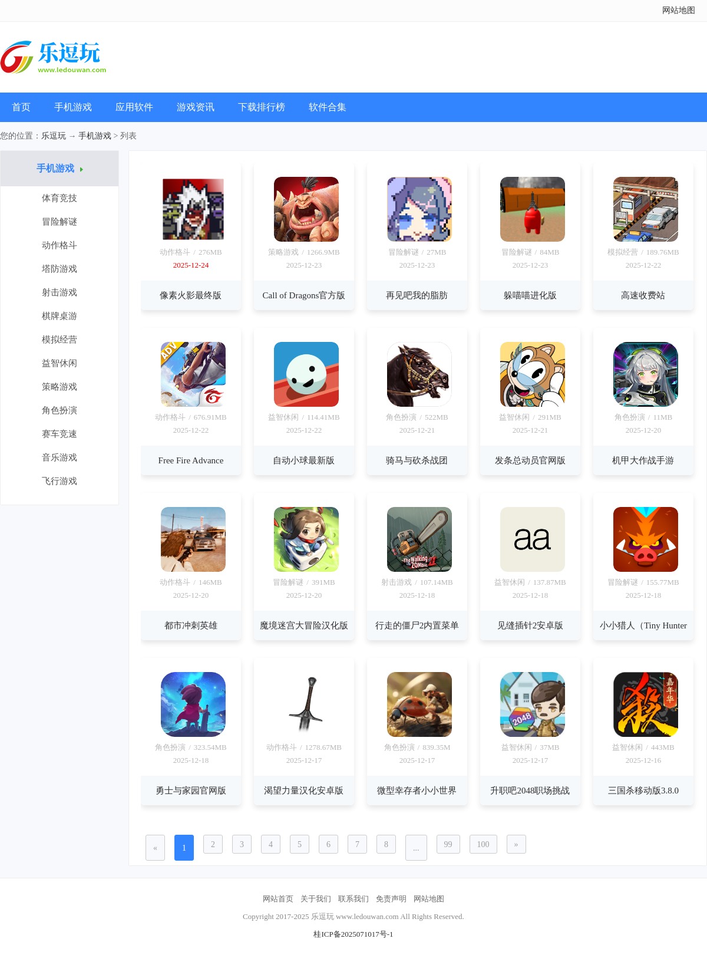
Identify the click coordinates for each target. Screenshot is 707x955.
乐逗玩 (53, 135)
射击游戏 (59, 292)
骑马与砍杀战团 (417, 460)
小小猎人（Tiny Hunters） (643, 630)
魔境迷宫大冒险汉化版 (304, 625)
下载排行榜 (261, 107)
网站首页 (278, 898)
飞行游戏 (59, 481)
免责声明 (391, 898)
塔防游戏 (59, 269)
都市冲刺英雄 (190, 625)
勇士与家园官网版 (191, 790)
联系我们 (353, 898)
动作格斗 (59, 245)
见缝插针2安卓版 (530, 625)
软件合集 (327, 107)
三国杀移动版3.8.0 (643, 790)
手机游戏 (73, 107)
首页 (21, 107)
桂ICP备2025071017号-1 (353, 934)
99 (448, 844)
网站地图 (678, 10)
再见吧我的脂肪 (417, 295)
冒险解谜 (59, 221)
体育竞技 (59, 198)
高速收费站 (643, 295)
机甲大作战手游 (643, 460)
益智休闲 (59, 363)
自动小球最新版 (304, 460)
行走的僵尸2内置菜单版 (417, 630)
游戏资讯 (195, 107)
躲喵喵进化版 (530, 295)
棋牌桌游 (59, 316)
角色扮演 (59, 410)
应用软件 (134, 107)
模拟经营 (59, 339)
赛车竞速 (59, 434)
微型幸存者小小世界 (417, 790)
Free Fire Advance (191, 460)
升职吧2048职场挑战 (530, 790)
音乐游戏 (59, 457)
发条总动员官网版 (530, 460)
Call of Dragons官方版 (304, 295)
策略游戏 (59, 386)
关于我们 (315, 898)
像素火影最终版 (191, 295)
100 (483, 844)
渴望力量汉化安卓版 (303, 790)
